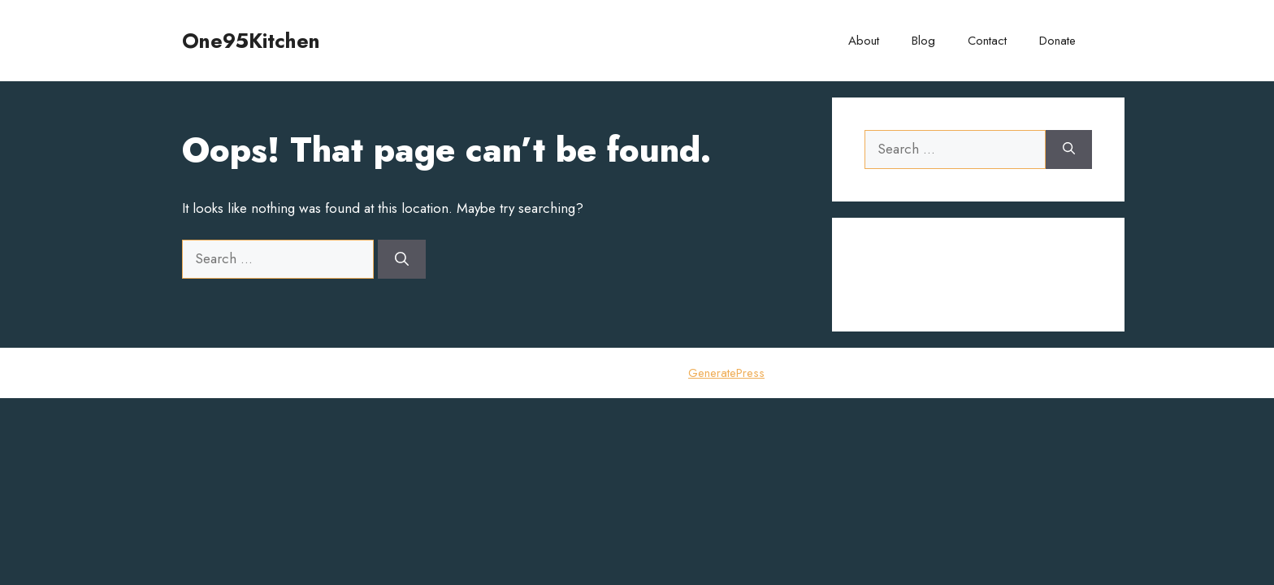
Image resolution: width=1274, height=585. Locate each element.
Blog (923, 41)
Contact (987, 41)
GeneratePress (726, 373)
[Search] (402, 259)
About (863, 41)
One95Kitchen (251, 40)
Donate (1057, 41)
